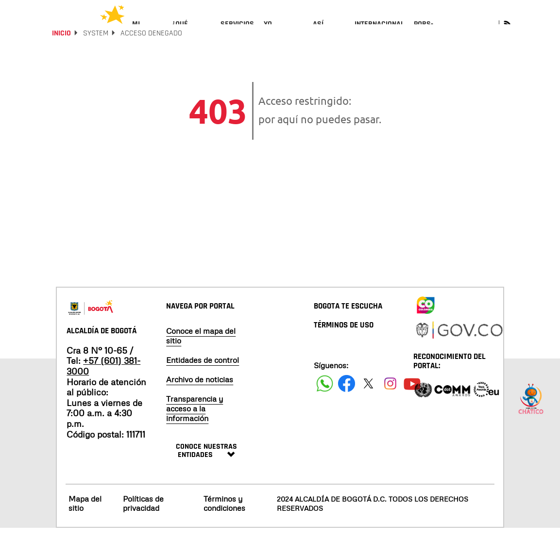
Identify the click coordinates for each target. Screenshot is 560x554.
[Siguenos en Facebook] (324, 409)
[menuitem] (147, 32)
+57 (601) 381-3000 (103, 392)
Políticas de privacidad (143, 529)
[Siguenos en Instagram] (390, 409)
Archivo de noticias (199, 405)
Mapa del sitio (85, 529)
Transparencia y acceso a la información (194, 434)
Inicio (61, 59)
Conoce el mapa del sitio (201, 361)
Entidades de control (202, 386)
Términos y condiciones (224, 529)
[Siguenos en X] (368, 409)
